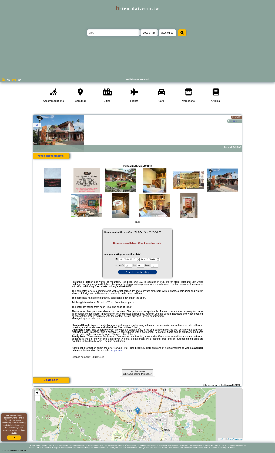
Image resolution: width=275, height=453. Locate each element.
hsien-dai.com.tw (137, 8)
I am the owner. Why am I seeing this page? (137, 372)
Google (9, 420)
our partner (116, 350)
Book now (50, 380)
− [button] (37, 398)
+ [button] (37, 393)
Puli (36, 124)
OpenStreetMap (235, 439)
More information (51, 155)
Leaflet (221, 439)
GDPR (14, 432)
